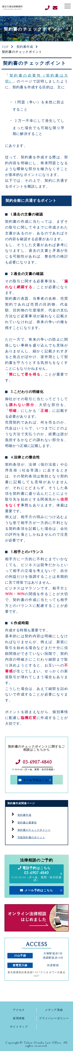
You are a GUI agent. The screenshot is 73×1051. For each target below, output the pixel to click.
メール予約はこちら (37, 780)
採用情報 (19, 1018)
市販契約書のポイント (31, 837)
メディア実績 (54, 1010)
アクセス (19, 1010)
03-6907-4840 (37, 762)
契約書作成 (25, 47)
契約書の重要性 (27, 822)
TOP (5, 47)
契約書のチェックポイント (34, 830)
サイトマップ (19, 1026)
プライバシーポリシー (54, 1018)
